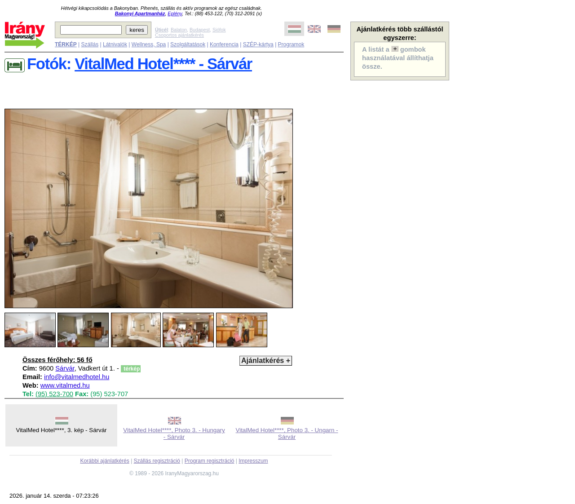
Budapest (200, 29)
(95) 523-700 (54, 394)
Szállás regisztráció (157, 461)
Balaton (179, 29)
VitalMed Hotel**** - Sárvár (163, 63)
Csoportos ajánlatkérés (179, 35)
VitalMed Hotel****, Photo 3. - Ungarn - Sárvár (287, 433)
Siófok (219, 29)
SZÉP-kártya (258, 44)
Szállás (89, 44)
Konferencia (224, 44)
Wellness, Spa (149, 44)
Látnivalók (115, 44)
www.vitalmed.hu (65, 385)
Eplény (175, 13)
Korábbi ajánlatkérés (104, 461)
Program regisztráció (209, 461)
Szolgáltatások (187, 44)
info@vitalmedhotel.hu (76, 376)
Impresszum (253, 461)
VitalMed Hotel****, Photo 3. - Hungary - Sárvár (174, 433)
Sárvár (64, 368)
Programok (291, 44)
